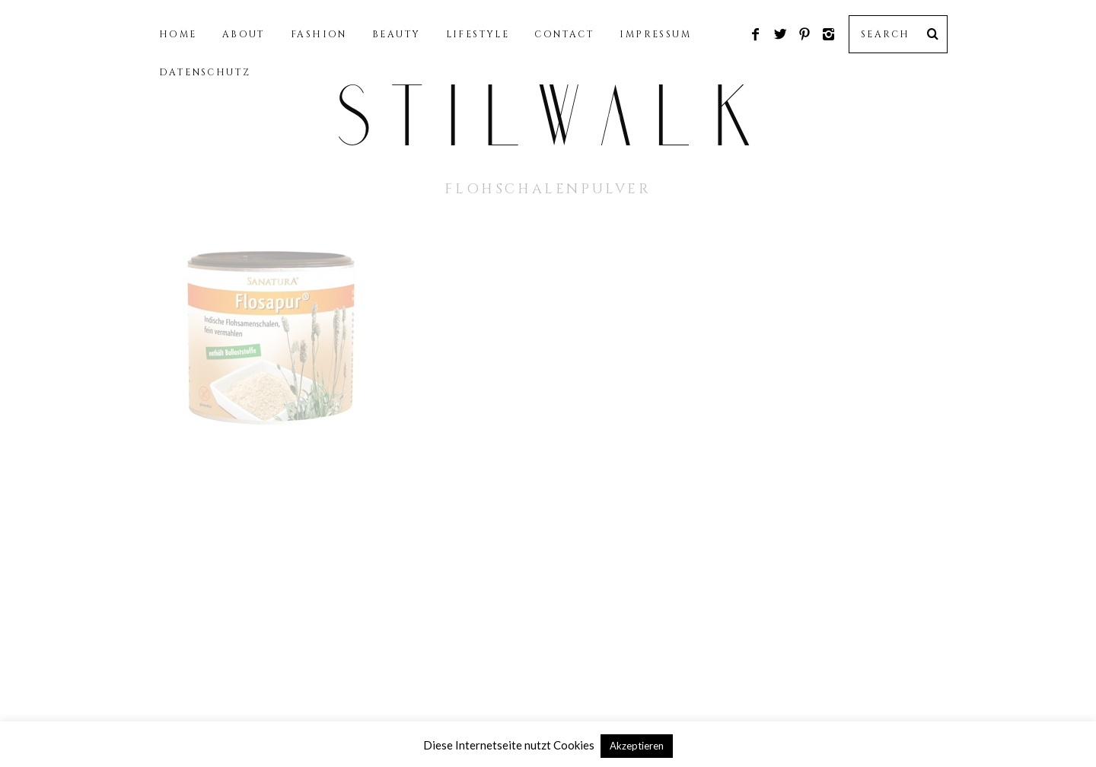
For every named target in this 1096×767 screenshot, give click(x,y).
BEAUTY (396, 34)
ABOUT (244, 34)
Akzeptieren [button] (637, 746)
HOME (178, 34)
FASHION (319, 34)
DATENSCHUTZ (204, 72)
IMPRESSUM (655, 34)
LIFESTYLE (478, 34)
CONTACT (564, 34)
